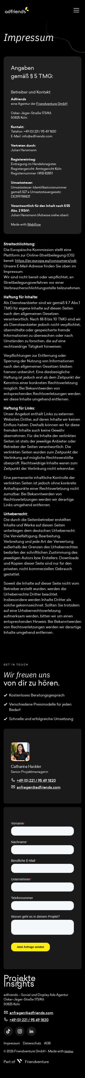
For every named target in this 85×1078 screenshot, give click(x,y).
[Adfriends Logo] (17, 10)
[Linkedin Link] (31, 1031)
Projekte (20, 978)
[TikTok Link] (8, 1031)
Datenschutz (32, 1043)
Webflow (34, 224)
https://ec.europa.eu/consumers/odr (45, 260)
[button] (75, 10)
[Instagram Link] (19, 1031)
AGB (47, 1043)
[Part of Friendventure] (26, 1061)
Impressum (12, 1043)
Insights (19, 983)
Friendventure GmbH (51, 104)
